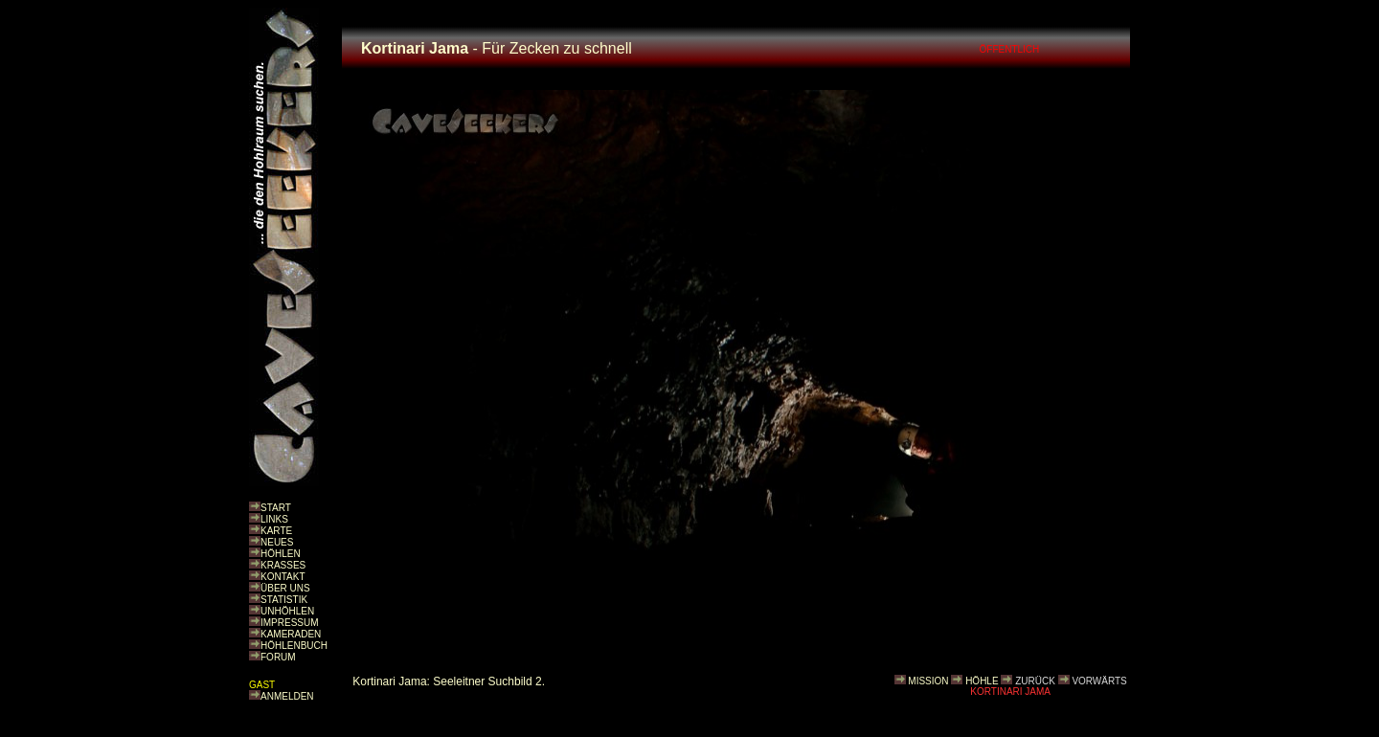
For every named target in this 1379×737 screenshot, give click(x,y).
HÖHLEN (280, 553)
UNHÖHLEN (287, 611)
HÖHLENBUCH (294, 645)
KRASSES (282, 565)
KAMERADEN (290, 634)
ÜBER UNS (285, 588)
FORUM (278, 657)
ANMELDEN (287, 696)
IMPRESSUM (289, 622)
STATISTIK (283, 599)
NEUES (276, 542)
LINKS (274, 519)
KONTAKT (282, 576)
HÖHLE (981, 681)
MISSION (928, 681)
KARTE (276, 530)
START (275, 507)
